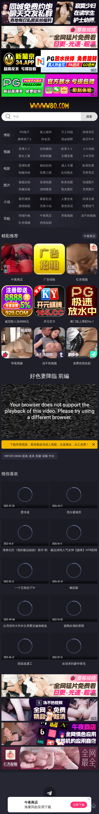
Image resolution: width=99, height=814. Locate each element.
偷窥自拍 (24, 182)
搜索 (89, 116)
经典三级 (46, 172)
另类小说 (46, 206)
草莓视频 (67, 215)
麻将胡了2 (24, 139)
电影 (7, 168)
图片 (7, 185)
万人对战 (67, 132)
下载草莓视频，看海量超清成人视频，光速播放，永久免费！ (52, 444)
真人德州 (46, 132)
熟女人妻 (24, 156)
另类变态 (88, 172)
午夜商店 (46, 215)
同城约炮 (24, 215)
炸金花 (45, 139)
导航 (7, 218)
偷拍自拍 (46, 165)
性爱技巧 (88, 206)
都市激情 (24, 199)
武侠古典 (88, 199)
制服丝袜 (24, 172)
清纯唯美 (46, 189)
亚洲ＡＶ (24, 149)
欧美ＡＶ (67, 149)
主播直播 (67, 156)
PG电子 (24, 132)
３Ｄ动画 (88, 149)
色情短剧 (46, 223)
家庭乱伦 (46, 199)
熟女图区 (67, 189)
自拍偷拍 (46, 149)
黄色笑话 (67, 206)
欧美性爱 (88, 165)
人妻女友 (67, 199)
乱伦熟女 (67, 172)
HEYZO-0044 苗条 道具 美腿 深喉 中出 (29, 456)
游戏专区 (88, 132)
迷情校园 (24, 206)
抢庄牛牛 (88, 139)
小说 (7, 201)
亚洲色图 (46, 182)
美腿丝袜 (24, 189)
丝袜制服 (46, 156)
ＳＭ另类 (88, 156)
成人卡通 (67, 165)
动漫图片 (88, 182)
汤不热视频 (88, 215)
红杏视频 (24, 223)
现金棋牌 (67, 139)
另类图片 (88, 189)
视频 (7, 151)
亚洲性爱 (24, 165)
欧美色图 (67, 182)
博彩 (7, 135)
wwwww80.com (49, 106)
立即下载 (79, 805)
